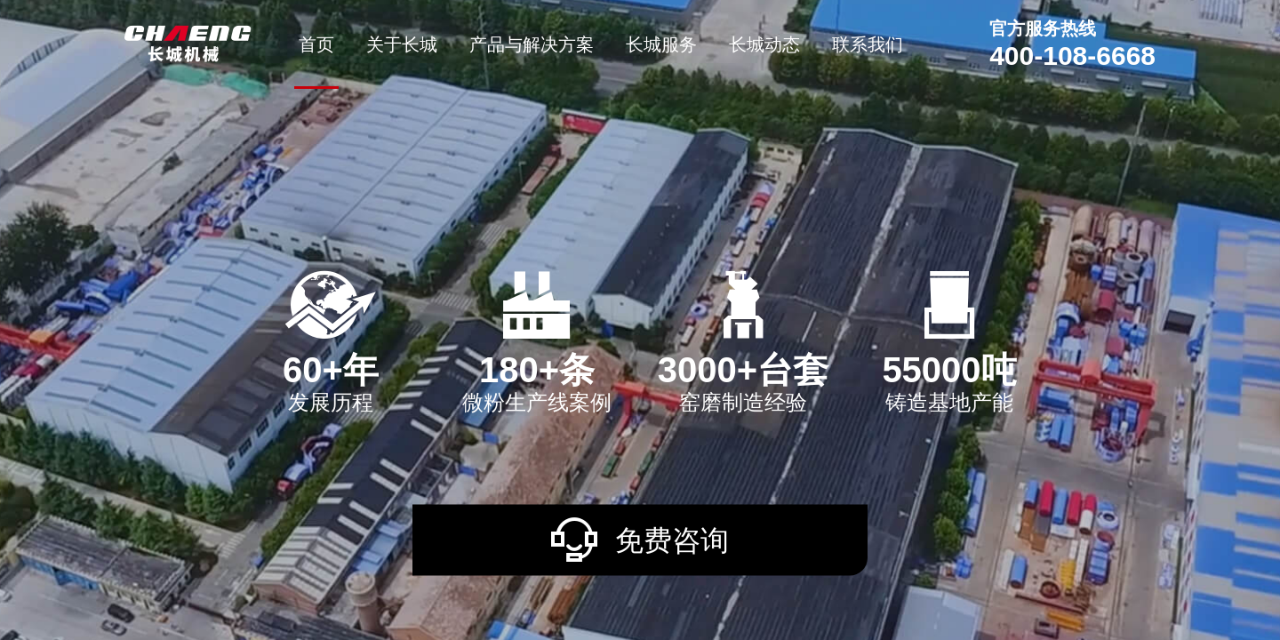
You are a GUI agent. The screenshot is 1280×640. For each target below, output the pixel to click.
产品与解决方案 (531, 44)
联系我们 (867, 44)
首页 (316, 44)
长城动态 (764, 44)
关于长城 (401, 44)
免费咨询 (640, 538)
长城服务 (661, 44)
